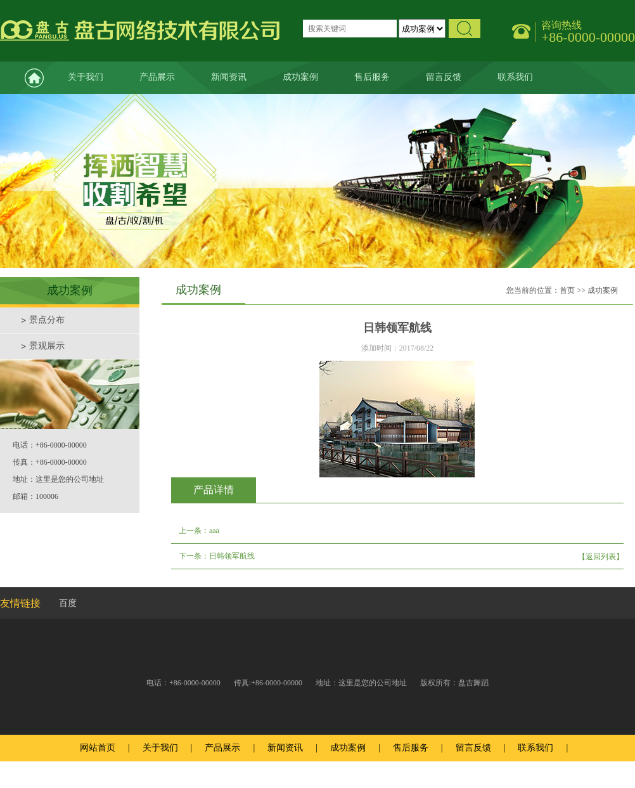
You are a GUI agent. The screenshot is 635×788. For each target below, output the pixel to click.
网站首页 (24, 77)
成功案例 (300, 77)
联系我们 (515, 77)
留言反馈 (443, 77)
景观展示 (47, 346)
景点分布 (47, 320)
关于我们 (85, 77)
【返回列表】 (601, 556)
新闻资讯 (229, 77)
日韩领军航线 (232, 556)
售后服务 (372, 77)
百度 (68, 603)
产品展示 (157, 77)
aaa (214, 530)
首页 (567, 290)
